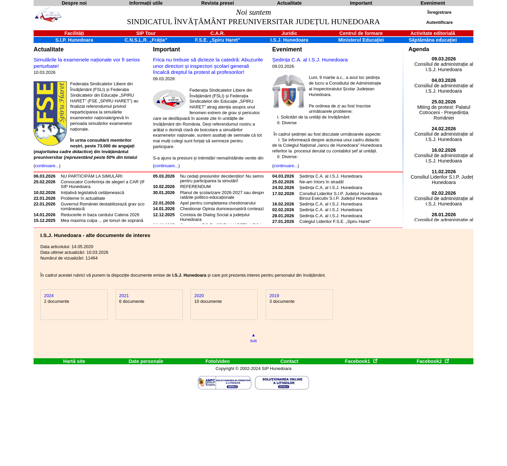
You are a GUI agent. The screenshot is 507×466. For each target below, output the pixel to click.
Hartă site (74, 361)
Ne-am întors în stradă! (321, 181)
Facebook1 (361, 361)
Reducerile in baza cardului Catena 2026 (100, 214)
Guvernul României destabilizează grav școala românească (105, 206)
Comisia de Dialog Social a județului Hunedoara (215, 217)
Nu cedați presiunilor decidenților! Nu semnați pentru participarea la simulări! (224, 178)
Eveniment (287, 49)
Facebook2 (433, 361)
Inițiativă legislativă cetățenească (92, 192)
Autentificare (439, 22)
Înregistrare (439, 12)
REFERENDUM (195, 186)
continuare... (47, 165)
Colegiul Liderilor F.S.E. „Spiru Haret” (335, 221)
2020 (199, 295)
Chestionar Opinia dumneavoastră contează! (223, 208)
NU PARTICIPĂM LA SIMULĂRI (92, 176)
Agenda (419, 49)
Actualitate (49, 49)
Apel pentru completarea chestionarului (218, 202)
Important (166, 49)
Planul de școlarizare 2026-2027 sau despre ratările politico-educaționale (222, 195)
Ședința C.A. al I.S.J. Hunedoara (310, 59)
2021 (124, 295)
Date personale (146, 361)
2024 (49, 295)
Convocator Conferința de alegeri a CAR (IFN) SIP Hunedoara (105, 184)
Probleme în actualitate (83, 198)
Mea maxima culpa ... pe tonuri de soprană (102, 220)
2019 (274, 295)
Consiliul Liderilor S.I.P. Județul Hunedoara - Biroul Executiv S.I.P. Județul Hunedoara (341, 196)
